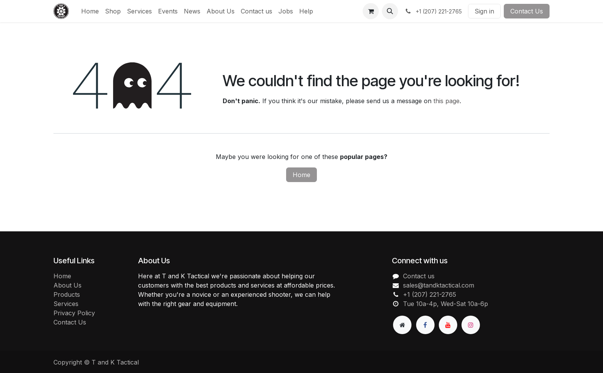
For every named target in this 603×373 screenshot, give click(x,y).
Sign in (484, 11)
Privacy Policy (74, 313)
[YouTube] (448, 325)
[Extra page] (402, 325)
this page (446, 101)
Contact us (419, 276)
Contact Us (526, 11)
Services (65, 304)
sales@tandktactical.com (438, 285)
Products (66, 294)
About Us (67, 285)
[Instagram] (470, 325)
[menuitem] (90, 11)
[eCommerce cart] (371, 11)
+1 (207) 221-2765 (429, 294)
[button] (390, 11)
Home (301, 175)
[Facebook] (425, 325)
